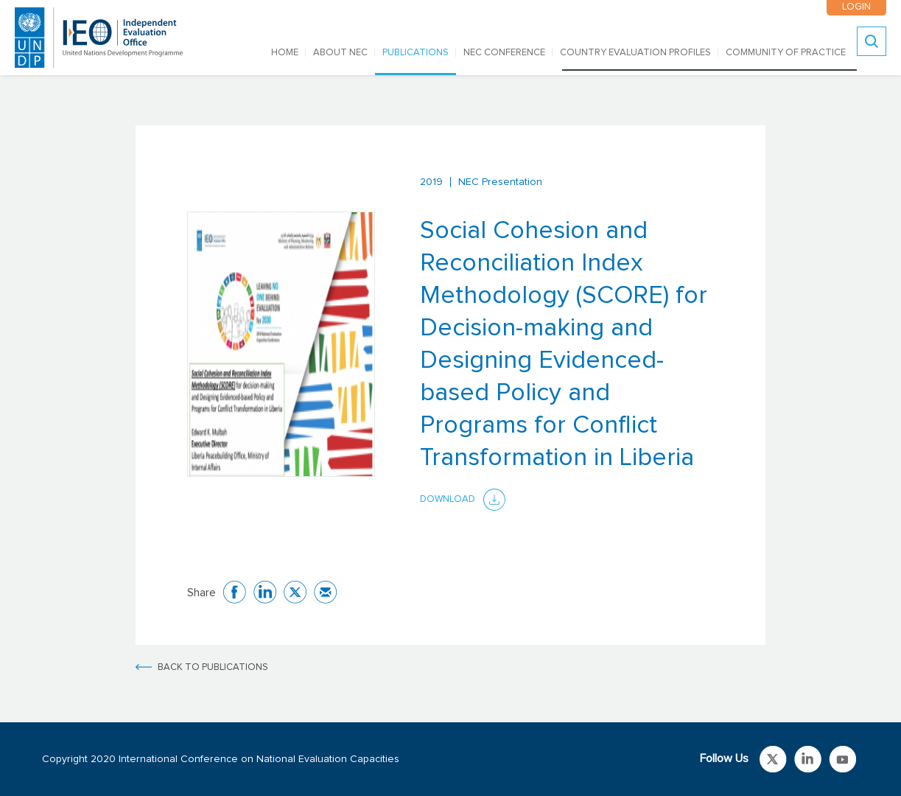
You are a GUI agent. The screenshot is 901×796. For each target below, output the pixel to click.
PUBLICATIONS (415, 52)
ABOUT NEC (340, 52)
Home (284, 52)
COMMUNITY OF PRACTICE (786, 52)
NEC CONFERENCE (504, 52)
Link (773, 759)
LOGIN (856, 7)
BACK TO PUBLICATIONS (213, 667)
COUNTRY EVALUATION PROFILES (635, 52)
